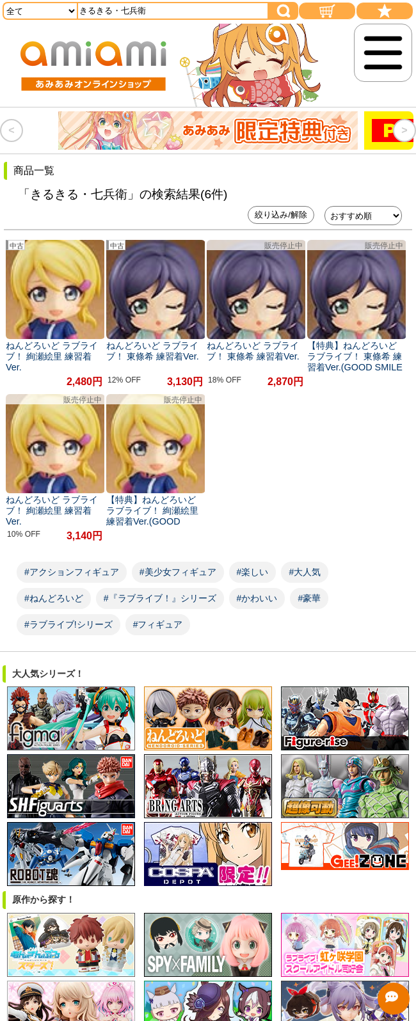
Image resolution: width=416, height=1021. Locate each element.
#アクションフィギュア (71, 572)
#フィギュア (158, 624)
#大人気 (305, 572)
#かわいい (257, 598)
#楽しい (253, 572)
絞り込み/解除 (281, 214)
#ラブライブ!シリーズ (68, 624)
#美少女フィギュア (178, 572)
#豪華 (309, 598)
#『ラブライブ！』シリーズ (160, 598)
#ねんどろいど (53, 598)
